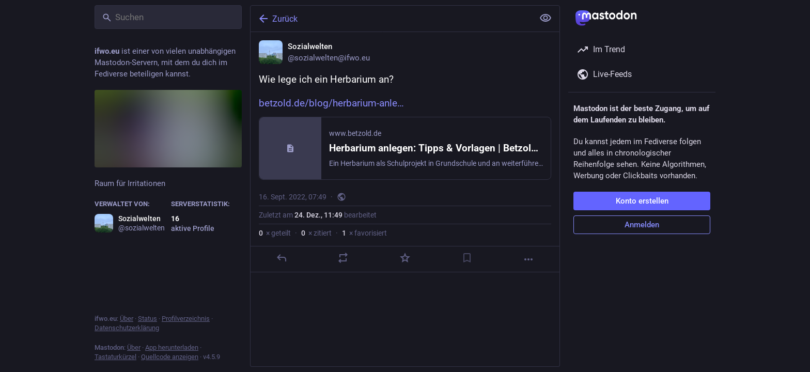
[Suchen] (168, 17)
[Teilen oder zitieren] (343, 258)
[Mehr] (528, 259)
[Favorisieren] (405, 258)
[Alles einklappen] (545, 18)
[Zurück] (391, 19)
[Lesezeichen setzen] (467, 258)
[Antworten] (281, 258)
